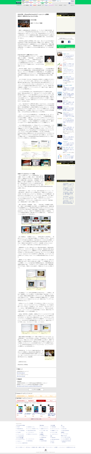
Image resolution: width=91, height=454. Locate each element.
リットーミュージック (44, 426)
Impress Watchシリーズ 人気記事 (66, 161)
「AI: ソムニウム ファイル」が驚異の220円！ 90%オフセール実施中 (68, 149)
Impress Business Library (32, 430)
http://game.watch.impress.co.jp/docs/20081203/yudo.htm (29, 386)
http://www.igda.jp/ (21, 373)
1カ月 (73, 15)
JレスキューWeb (54, 432)
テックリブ (52, 441)
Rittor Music (42, 425)
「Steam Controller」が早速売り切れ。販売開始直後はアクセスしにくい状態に (68, 95)
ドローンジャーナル (20, 434)
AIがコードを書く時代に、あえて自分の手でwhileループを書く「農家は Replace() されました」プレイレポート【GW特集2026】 (68, 130)
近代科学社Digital (44, 440)
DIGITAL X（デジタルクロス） (33, 434)
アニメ (51, 395)
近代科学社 (41, 439)
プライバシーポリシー (49, 447)
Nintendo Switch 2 (21, 395)
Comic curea (64, 428)
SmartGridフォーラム (31, 426)
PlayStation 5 (31, 395)
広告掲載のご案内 (34, 447)
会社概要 (55, 447)
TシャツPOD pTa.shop (66, 437)
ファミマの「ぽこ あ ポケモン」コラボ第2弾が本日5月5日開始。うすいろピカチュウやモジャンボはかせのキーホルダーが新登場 (68, 122)
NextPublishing (30, 440)
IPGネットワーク (64, 435)
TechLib (53, 442)
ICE (61, 425)
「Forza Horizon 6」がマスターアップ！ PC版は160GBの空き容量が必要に (68, 79)
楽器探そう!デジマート (44, 428)
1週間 (68, 15)
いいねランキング (70, 47)
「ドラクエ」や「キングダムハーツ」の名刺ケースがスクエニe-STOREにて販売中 (68, 144)
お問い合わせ (28, 447)
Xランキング (62, 45)
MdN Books (53, 437)
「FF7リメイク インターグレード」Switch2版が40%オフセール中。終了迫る (68, 56)
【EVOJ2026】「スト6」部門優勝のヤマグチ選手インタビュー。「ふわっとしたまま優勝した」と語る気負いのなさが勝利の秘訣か (68, 186)
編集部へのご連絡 (42, 447)
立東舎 (42, 432)
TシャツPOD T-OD (44, 430)
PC (42, 5)
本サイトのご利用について (20, 447)
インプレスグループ (62, 447)
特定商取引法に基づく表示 (70, 447)
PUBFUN (62, 432)
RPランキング (61, 47)
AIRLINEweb (54, 426)
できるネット (19, 441)
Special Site (62, 33)
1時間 (59, 15)
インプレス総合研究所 (20, 430)
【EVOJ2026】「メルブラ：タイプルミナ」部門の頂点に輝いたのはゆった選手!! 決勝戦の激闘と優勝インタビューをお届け (68, 199)
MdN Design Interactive (55, 439)
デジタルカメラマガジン (21, 439)
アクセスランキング (63, 13)
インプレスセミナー (31, 432)
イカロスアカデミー (55, 434)
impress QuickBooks (65, 430)
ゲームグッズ (41, 400)
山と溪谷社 (41, 434)
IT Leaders (19, 432)
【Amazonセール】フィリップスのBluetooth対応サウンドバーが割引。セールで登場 (68, 115)
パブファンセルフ (65, 433)
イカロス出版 (52, 425)
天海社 (63, 426)
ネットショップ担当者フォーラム (33, 428)
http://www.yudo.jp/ (21, 376)
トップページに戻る (36, 389)
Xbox (41, 395)
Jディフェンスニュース (55, 428)
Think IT (18, 426)
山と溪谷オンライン (44, 435)
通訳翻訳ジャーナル (55, 430)
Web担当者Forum (20, 428)
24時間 (63, 15)
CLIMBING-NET (43, 437)
